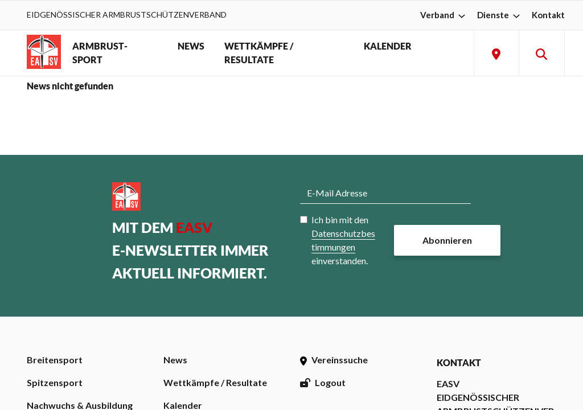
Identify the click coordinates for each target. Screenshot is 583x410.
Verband (444, 15)
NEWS (191, 46)
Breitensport (55, 359)
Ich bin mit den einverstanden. (343, 240)
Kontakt (548, 15)
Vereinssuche (334, 359)
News (175, 359)
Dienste (500, 15)
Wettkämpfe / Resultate (215, 382)
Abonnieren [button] (447, 240)
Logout (323, 382)
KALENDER (388, 46)
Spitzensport (55, 382)
